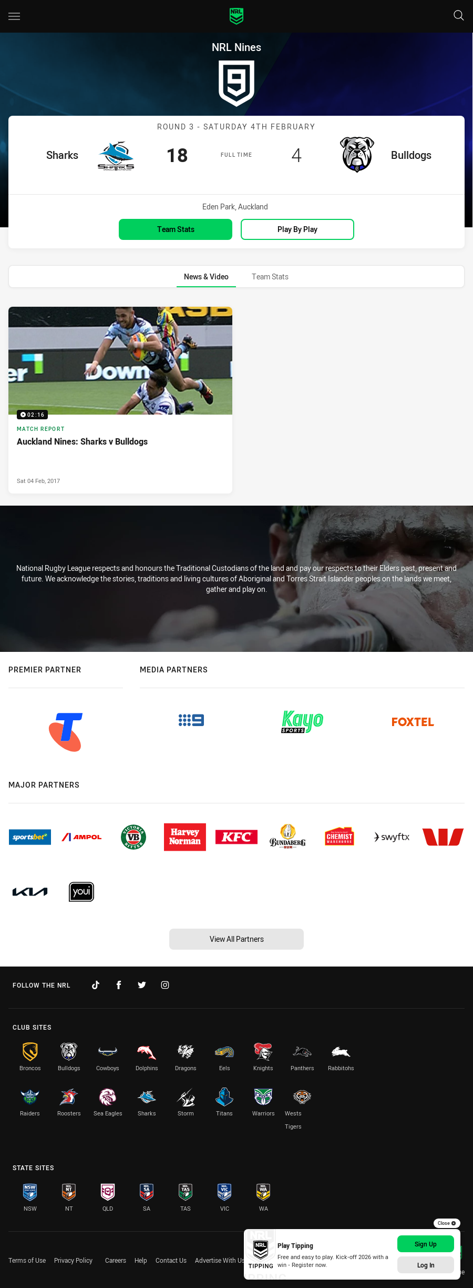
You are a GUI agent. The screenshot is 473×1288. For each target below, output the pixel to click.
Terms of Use (27, 1260)
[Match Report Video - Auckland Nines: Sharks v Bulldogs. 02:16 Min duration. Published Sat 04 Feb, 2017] (120, 400)
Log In (426, 1265)
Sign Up (426, 1244)
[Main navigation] (14, 16)
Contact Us (171, 1260)
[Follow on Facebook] (119, 984)
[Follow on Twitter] (142, 984)
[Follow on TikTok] (95, 984)
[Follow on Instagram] (165, 984)
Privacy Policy (73, 1260)
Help (141, 1260)
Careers (115, 1260)
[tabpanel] (236, 400)
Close (447, 1223)
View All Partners (237, 939)
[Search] (459, 16)
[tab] (206, 276)
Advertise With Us (220, 1260)
